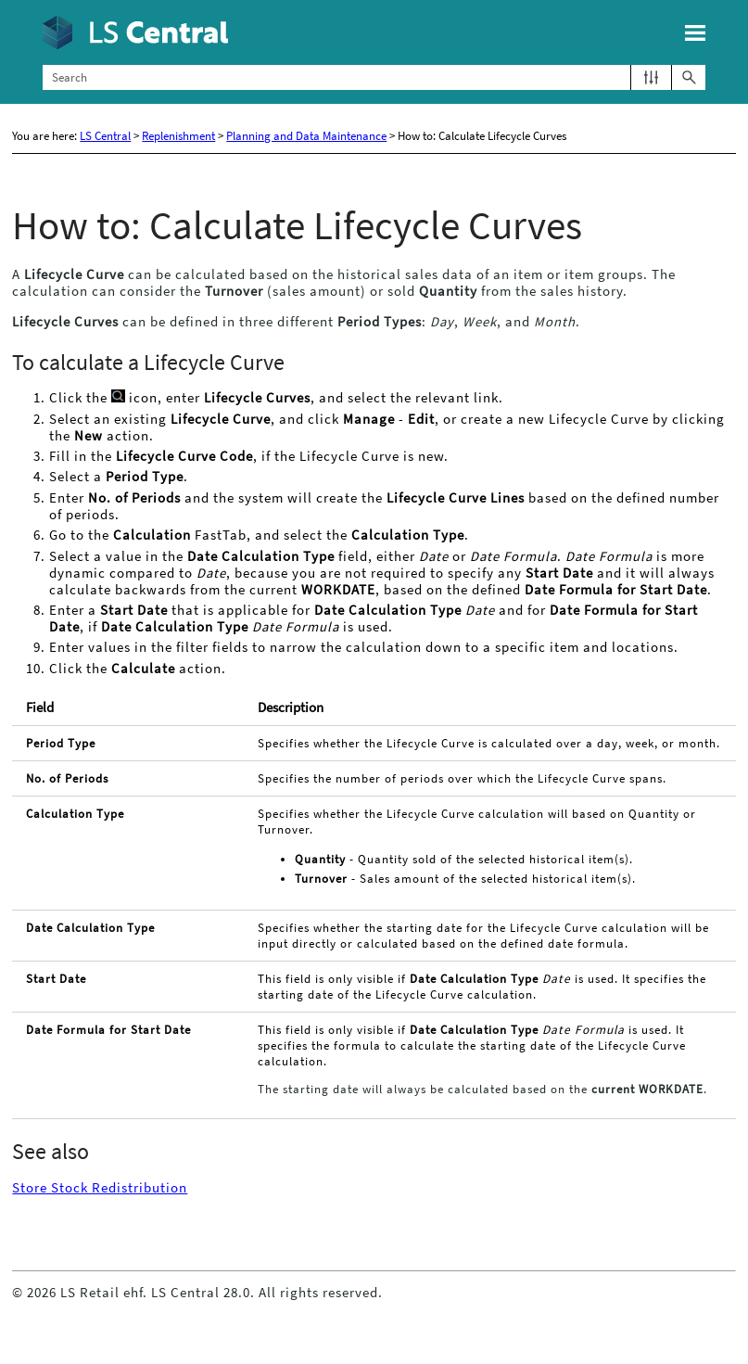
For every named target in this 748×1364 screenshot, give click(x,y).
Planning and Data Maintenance (306, 136)
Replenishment (178, 136)
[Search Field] (374, 77)
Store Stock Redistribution (99, 1187)
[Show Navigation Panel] (695, 32)
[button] (651, 77)
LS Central (105, 136)
